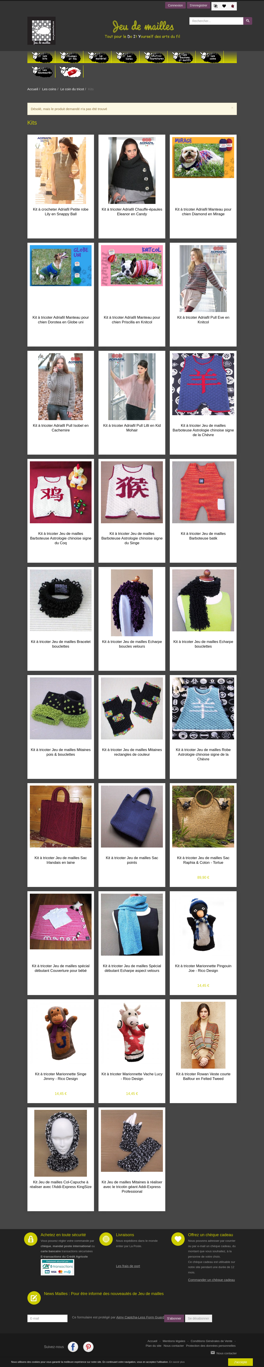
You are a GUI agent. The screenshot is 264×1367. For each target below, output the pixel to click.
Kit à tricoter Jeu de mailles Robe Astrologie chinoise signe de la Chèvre (203, 754)
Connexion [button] (175, 5)
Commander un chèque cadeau (211, 1280)
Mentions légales (174, 1341)
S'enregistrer (198, 5)
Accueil (32, 89)
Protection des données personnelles (210, 1345)
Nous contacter (174, 1345)
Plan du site (154, 1345)
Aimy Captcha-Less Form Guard (140, 1317)
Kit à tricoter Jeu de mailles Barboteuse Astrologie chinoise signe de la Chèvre (203, 430)
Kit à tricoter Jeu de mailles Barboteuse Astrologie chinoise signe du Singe (132, 538)
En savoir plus (177, 1362)
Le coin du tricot (72, 89)
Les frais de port (128, 1266)
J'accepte (240, 1362)
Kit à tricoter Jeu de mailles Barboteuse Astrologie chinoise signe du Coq (60, 538)
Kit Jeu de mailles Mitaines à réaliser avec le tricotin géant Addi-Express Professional (132, 1187)
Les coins (49, 89)
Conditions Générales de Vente (211, 1341)
